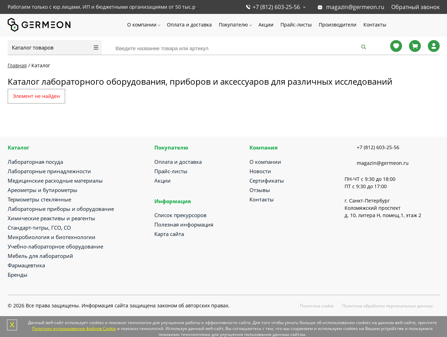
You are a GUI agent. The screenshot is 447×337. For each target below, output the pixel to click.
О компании (141, 24)
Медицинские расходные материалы (55, 180)
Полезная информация (183, 224)
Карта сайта (169, 233)
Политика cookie (317, 306)
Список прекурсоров (180, 215)
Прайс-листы (296, 24)
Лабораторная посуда (35, 161)
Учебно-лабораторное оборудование (55, 246)
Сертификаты (266, 180)
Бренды (18, 274)
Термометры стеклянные (39, 199)
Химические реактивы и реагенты (51, 218)
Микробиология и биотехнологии (51, 236)
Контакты (374, 24)
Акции (266, 24)
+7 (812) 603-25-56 (276, 7)
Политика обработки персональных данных (387, 306)
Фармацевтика (26, 265)
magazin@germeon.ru (355, 7)
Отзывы (259, 189)
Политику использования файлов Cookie (74, 328)
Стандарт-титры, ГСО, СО (39, 227)
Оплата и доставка (189, 24)
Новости (260, 171)
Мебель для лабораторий (40, 255)
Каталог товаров (33, 47)
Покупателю (233, 24)
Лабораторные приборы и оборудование (61, 208)
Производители (337, 24)
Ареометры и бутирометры (42, 189)
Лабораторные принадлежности (49, 171)
